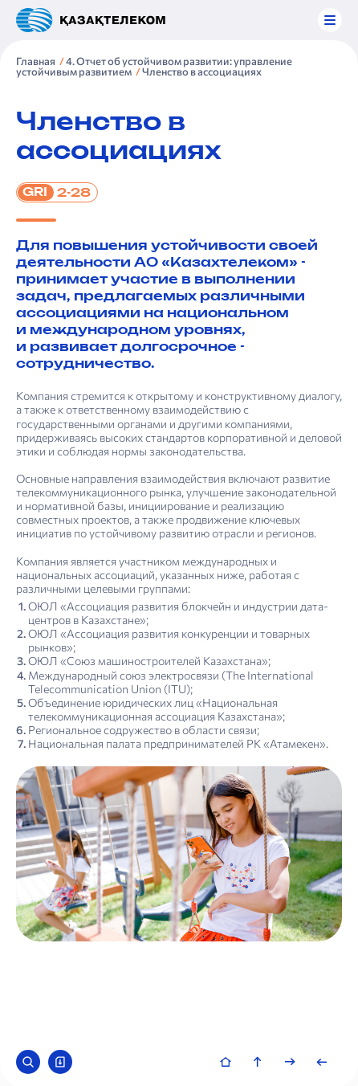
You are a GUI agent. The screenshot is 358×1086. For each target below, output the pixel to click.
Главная (35, 61)
